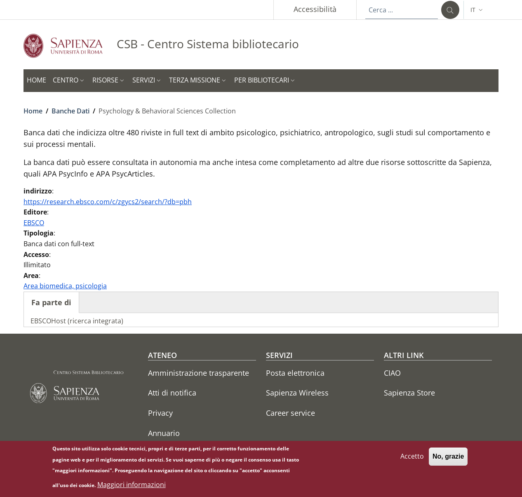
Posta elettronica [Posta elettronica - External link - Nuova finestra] (295, 373)
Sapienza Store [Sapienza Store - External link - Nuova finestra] (409, 393)
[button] (477, 9)
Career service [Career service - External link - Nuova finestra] (290, 413)
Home (33, 110)
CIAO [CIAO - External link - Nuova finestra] (392, 373)
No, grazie (448, 460)
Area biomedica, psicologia (65, 285)
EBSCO (34, 222)
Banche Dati (70, 110)
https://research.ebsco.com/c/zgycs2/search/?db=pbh (108, 201)
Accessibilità (315, 9)
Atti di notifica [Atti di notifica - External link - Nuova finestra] (172, 393)
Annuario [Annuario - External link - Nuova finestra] (164, 433)
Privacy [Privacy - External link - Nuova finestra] (160, 413)
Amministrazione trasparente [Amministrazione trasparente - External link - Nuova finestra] (198, 373)
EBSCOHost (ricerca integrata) (77, 320)
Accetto (412, 460)
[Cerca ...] (450, 10)
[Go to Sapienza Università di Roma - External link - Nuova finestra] (70, 45)
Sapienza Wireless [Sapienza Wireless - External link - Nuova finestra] (297, 393)
